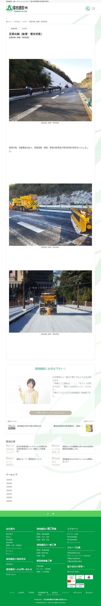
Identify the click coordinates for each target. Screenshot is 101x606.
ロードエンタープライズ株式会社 (79, 555)
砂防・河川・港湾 (43, 537)
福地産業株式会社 (74, 553)
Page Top (50, 526)
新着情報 (14, 28)
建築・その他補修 (43, 571)
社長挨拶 (10, 539)
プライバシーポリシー (54, 594)
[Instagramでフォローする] (48, 514)
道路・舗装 (41, 555)
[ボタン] (88, 9)
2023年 (24, 28)
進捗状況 (10, 564)
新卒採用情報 (72, 537)
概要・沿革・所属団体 (14, 545)
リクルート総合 (73, 534)
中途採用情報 (72, 539)
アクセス (10, 551)
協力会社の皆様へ (74, 571)
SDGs (9, 537)
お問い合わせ (11, 574)
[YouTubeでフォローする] (53, 514)
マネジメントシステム (14, 548)
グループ (10, 554)
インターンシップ (74, 542)
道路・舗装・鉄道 (43, 539)
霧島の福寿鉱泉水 (74, 558)
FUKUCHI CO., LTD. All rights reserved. (51, 602)
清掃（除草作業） (43, 553)
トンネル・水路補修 (44, 569)
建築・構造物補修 (43, 534)
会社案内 (10, 534)
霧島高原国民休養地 (75, 561)
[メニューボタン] (93, 9)
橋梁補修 (40, 566)
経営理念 (10, 542)
